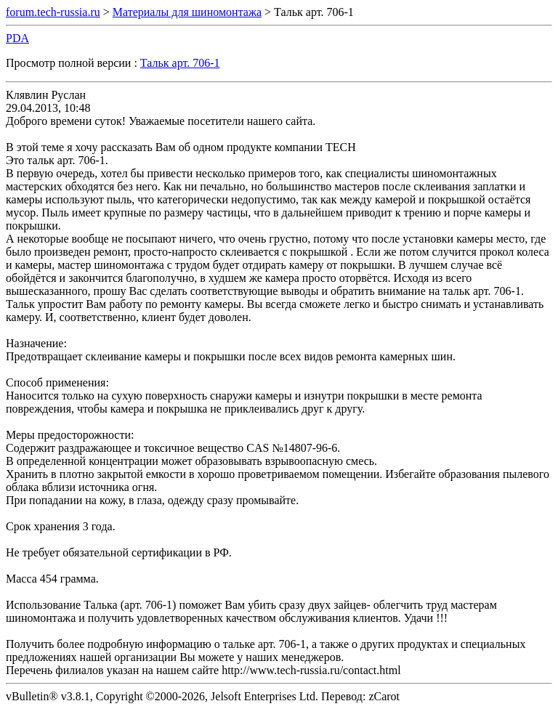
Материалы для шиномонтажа (187, 12)
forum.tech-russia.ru (53, 12)
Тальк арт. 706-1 (180, 63)
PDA (17, 38)
